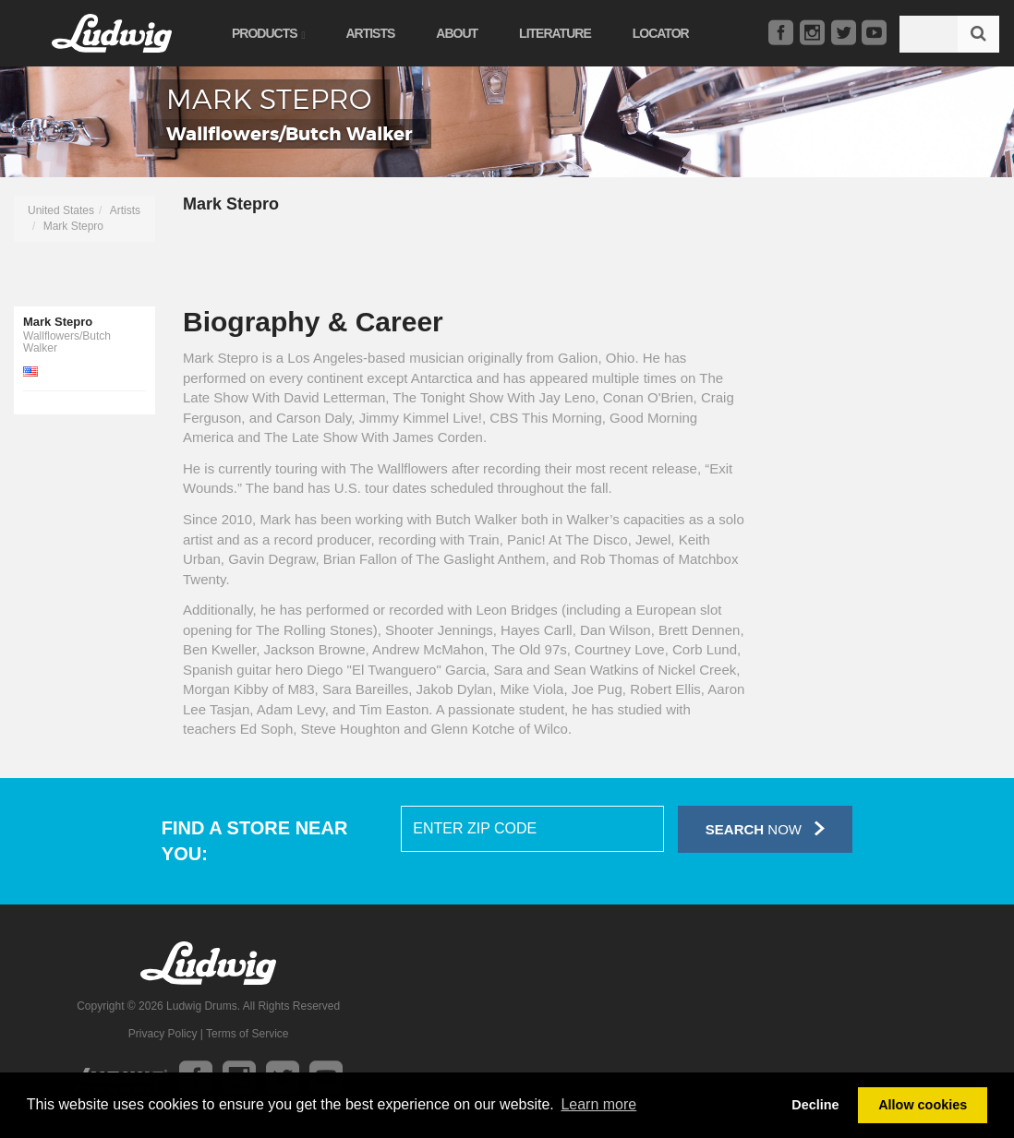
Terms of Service (247, 1033)
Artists (369, 33)
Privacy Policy (163, 1033)
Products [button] (268, 33)
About (456, 33)
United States (61, 210)
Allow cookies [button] (922, 1104)
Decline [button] (815, 1104)
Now (765, 828)
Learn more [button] (598, 1104)
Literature (555, 33)
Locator (661, 33)
